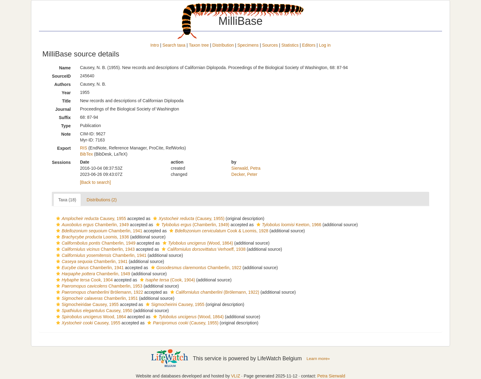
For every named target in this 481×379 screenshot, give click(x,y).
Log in (325, 45)
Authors (62, 84)
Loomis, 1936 (92, 236)
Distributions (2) (102, 199)
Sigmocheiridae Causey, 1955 (87, 304)
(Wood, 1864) (197, 243)
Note (66, 134)
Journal (63, 109)
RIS (83, 147)
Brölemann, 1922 (99, 292)
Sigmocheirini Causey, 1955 (174, 304)
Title (66, 101)
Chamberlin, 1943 (95, 249)
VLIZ (235, 375)
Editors (309, 45)
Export (64, 148)
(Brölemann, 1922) (214, 292)
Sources (270, 45)
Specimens (248, 45)
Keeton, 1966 (288, 224)
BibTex (86, 154)
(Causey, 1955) (188, 218)
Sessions (61, 162)
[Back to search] (95, 182)
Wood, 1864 (90, 316)
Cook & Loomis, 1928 (218, 230)
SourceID (61, 76)
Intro (154, 45)
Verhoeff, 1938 (202, 249)
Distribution (223, 45)
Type (66, 125)
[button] (58, 218)
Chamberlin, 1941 (98, 230)
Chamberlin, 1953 (98, 286)
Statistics (289, 45)
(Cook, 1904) (166, 279)
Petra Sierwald (331, 375)
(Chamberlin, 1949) (191, 224)
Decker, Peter (244, 174)
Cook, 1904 (84, 279)
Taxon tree (199, 45)
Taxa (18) (67, 199)
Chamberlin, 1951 (96, 298)
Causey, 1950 (93, 310)
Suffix (65, 117)
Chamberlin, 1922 (195, 267)
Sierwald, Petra (245, 168)
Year (66, 92)
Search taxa (174, 45)
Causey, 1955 (90, 218)
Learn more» (318, 358)
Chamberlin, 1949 (92, 224)
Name (65, 67)
